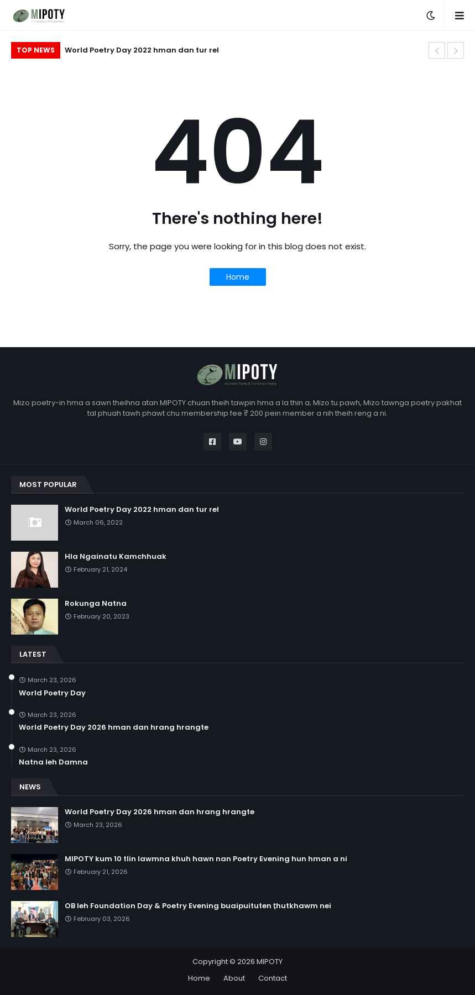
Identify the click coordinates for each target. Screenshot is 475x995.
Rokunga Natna (96, 604)
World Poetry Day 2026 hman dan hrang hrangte (113, 727)
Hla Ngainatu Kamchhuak (115, 557)
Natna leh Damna (53, 762)
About (234, 978)
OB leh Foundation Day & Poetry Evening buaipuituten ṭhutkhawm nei (198, 906)
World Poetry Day (52, 693)
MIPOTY (270, 961)
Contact (272, 978)
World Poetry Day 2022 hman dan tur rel (142, 50)
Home (237, 276)
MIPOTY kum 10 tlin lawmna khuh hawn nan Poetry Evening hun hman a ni (206, 859)
